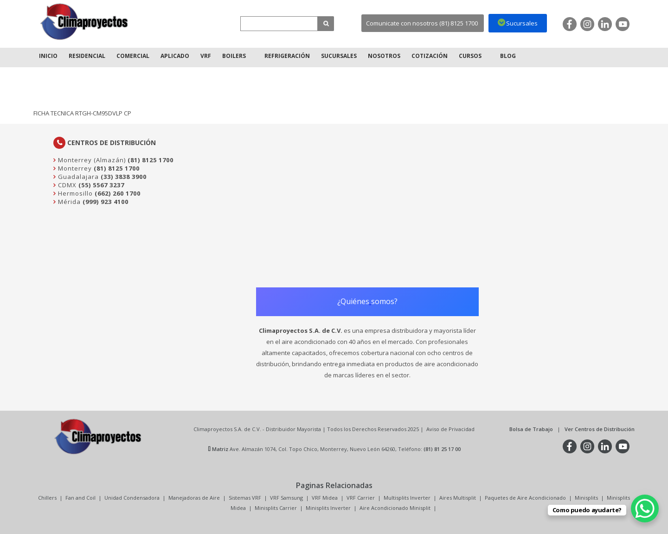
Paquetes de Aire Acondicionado (525, 497)
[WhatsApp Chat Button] (645, 508)
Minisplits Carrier (276, 507)
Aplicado (175, 56)
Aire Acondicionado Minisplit (395, 507)
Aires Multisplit (457, 497)
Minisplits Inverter (328, 507)
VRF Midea (325, 497)
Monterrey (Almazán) (91, 160)
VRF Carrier (361, 497)
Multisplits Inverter (407, 497)
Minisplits (586, 497)
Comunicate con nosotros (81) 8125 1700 (422, 23)
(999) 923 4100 (105, 201)
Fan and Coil (80, 497)
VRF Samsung (286, 497)
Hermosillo (74, 193)
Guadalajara (77, 176)
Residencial (87, 56)
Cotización (429, 56)
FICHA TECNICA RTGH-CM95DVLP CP (82, 113)
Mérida (68, 201)
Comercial (132, 56)
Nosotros (384, 56)
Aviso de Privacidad (450, 429)
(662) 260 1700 (118, 193)
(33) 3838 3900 (124, 176)
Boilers (234, 56)
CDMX (66, 185)
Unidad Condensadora (132, 497)
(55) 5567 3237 (101, 185)
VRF (205, 56)
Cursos (470, 56)
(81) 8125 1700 (150, 160)
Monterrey (74, 168)
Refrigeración (287, 56)
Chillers (47, 497)
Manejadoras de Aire (194, 497)
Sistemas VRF (245, 497)
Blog (508, 56)
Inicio (48, 56)
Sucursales (339, 56)
